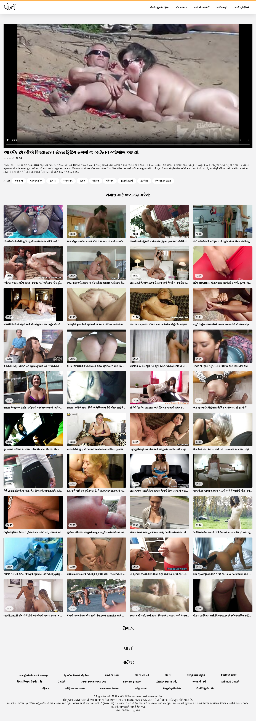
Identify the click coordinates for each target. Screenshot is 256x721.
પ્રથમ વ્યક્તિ (36, 181)
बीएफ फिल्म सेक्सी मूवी (29, 681)
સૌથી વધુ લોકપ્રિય (159, 7)
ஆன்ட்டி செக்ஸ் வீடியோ (76, 675)
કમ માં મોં (19, 181)
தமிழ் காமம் (141, 688)
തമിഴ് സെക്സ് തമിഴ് (131, 681)
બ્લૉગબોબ (68, 181)
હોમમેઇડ (144, 181)
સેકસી (168, 675)
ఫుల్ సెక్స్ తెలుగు (205, 688)
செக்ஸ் (61, 681)
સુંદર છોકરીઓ (127, 181)
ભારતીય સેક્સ (112, 675)
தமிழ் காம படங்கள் (75, 688)
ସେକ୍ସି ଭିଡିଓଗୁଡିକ (196, 675)
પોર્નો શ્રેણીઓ (241, 7)
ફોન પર (52, 181)
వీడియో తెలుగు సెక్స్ (166, 681)
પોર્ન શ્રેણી (221, 7)
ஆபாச (45, 688)
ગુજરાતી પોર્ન (199, 681)
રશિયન (95, 181)
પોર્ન (118, 710)
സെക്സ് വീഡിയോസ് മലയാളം (33, 675)
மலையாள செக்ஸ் (109, 688)
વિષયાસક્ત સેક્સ (163, 181)
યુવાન (82, 181)
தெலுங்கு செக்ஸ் (172, 688)
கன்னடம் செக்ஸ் (230, 681)
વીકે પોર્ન (109, 181)
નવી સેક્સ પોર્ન (201, 7)
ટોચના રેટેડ (181, 7)
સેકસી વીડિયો (142, 675)
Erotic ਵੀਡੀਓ (229, 675)
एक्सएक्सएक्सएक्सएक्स (94, 681)
